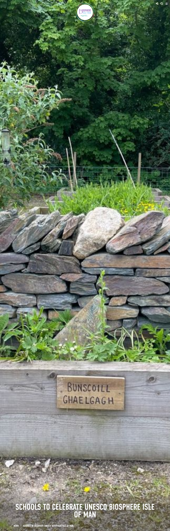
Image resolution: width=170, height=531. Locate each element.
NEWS (16, 525)
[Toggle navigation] (166, 4)
